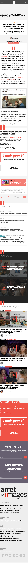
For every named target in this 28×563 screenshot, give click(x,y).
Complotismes (10, 510)
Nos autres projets (9, 531)
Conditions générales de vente (15, 540)
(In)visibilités (3, 510)
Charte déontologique (20, 531)
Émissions (13, 520)
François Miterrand (13, 190)
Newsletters (16, 538)
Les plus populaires (14, 521)
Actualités (7, 520)
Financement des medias (17, 513)
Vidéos (7, 521)
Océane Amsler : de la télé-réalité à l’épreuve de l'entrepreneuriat (12, 387)
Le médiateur (19, 528)
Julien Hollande (16, 192)
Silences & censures (15, 512)
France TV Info (5, 79)
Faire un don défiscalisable (6, 538)
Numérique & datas (20, 507)
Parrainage (2, 529)
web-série (4, 190)
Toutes (1, 520)
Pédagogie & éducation (5, 513)
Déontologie (3, 508)
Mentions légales (4, 540)
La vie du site (11, 528)
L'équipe (2, 531)
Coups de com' (8, 505)
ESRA (15, 77)
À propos (20, 529)
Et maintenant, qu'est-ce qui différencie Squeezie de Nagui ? (11, 230)
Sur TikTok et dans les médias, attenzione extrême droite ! (11, 238)
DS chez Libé (9, 551)
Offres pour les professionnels (6, 536)
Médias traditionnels (4, 512)
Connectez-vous (5, 144)
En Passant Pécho (6, 192)
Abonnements (3, 528)
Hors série (2, 551)
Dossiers (2, 521)
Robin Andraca (15, 38)
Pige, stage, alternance (5, 535)
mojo (23, 192)
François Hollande (18, 189)
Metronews (12, 79)
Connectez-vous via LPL (7, 149)
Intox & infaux (3, 507)
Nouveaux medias (18, 508)
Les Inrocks (20, 77)
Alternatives (9, 508)
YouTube (3, 189)
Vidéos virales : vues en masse (15, 235)
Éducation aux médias (11, 529)
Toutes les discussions (16, 533)
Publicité (17, 510)
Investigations (11, 507)
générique (4, 56)
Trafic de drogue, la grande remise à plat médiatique (12, 359)
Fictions (2, 505)
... (24, 124)
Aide (13, 535)
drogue (9, 189)
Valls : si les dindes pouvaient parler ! (13, 213)
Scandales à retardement (18, 505)
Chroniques (19, 520)
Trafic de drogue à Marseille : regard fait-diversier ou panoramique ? (13, 331)
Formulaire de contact (5, 533)
